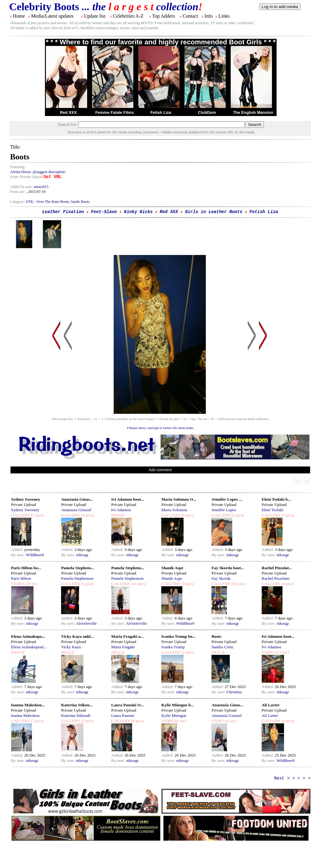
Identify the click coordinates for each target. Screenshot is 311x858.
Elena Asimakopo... (28, 636)
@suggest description (49, 172)
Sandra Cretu (222, 647)
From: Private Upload (26, 177)
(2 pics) (36, 515)
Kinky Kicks (138, 211)
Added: (17, 549)
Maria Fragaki (123, 647)
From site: (17, 192)
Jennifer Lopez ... (226, 499)
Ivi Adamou (121, 509)
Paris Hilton (21, 578)
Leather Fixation (63, 211)
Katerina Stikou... (76, 705)
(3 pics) (36, 720)
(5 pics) (287, 515)
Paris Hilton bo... (26, 567)
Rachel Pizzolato (276, 578)
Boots (216, 636)
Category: (18, 201)
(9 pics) (137, 720)
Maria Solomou (174, 509)
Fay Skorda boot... (227, 567)
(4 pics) (87, 515)
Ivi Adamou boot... (127, 499)
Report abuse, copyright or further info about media (161, 428)
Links (223, 16)
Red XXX (68, 112)
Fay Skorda (220, 578)
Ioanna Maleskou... (28, 705)
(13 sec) (281, 652)
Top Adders (163, 16)
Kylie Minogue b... (177, 705)
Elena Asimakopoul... (29, 647)
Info (209, 16)
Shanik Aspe (172, 567)
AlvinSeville (86, 623)
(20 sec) (31, 583)
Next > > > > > (292, 778)
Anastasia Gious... (77, 499)
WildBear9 (35, 554)
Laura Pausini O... (127, 705)
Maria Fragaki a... (127, 636)
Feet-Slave (104, 211)
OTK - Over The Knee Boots (47, 201)
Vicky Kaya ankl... (77, 636)
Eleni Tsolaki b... (276, 499)
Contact (190, 16)
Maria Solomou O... (178, 499)
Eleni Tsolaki (272, 509)
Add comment (160, 470)
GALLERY (20, 515)
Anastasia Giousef (76, 509)
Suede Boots (80, 201)
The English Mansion (253, 112)
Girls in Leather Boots (213, 211)
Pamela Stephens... (77, 567)
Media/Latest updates (52, 16)
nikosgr (82, 554)
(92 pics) (238, 583)
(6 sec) (180, 720)
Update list (94, 16)
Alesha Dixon (20, 172)
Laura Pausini (122, 715)
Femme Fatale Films (114, 112)
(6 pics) (187, 515)
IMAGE (118, 515)
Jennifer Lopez (223, 509)
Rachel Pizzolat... (277, 567)
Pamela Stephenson (77, 578)
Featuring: (17, 167)
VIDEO (17, 583)
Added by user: (22, 187)
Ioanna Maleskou (25, 715)
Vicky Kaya (71, 647)
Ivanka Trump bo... (178, 636)
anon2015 (41, 187)
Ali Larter (271, 705)
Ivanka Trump (172, 647)
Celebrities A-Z (128, 16)
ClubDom (207, 112)
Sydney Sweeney (25, 499)
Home (19, 16)
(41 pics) (138, 583)
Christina (234, 692)
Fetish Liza (160, 112)
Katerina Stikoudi (75, 715)
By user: (18, 554)
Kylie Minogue (173, 715)
